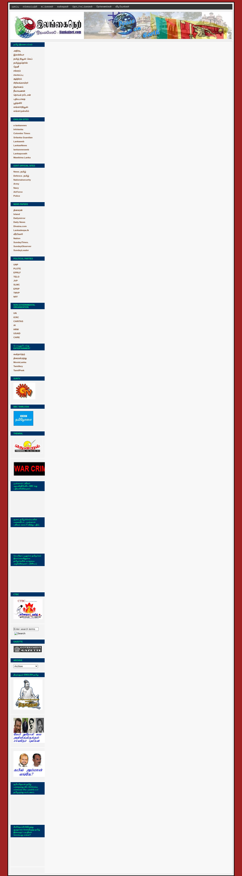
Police (16, 196)
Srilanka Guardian (23, 137)
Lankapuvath (20, 153)
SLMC (16, 284)
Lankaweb (18, 141)
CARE (16, 337)
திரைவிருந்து (20, 358)
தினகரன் (17, 210)
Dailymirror (19, 218)
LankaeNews (20, 145)
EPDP (16, 288)
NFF (15, 296)
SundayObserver (22, 246)
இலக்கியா (18, 54)
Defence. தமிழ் (21, 176)
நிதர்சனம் (18, 87)
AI (14, 325)
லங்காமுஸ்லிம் (21, 111)
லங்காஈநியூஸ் (20, 107)
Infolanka (18, 129)
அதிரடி (17, 50)
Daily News (19, 222)
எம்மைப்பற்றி (30, 6)
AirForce (18, 192)
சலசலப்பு (18, 75)
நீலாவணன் (19, 91)
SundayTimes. (21, 242)
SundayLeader (21, 250)
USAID (16, 333)
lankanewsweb (21, 149)
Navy (16, 188)
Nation (16, 238)
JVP (15, 280)
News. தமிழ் (19, 171)
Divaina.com (20, 226)
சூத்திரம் (17, 79)
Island (16, 214)
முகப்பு (15, 6)
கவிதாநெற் (19, 354)
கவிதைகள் (63, 6)
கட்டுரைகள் (47, 6)
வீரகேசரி (18, 234)
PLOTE (17, 268)
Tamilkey (18, 366)
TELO (16, 276)
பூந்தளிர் (17, 103)
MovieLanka (19, 362)
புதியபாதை (19, 99)
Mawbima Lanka (22, 157)
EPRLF (17, 272)
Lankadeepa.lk (21, 230)
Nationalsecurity (22, 179)
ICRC (16, 317)
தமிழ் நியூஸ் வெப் (23, 59)
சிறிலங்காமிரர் (20, 83)
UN (15, 313)
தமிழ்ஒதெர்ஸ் (20, 63)
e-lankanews (20, 125)
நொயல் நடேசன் (22, 95)
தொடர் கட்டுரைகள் (82, 6)
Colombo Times (21, 133)
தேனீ (16, 67)
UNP (15, 264)
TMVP (16, 292)
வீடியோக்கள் (122, 6)
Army (16, 183)
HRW (16, 329)
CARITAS (18, 321)
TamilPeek (18, 370)
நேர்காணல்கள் (104, 6)
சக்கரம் (17, 71)
